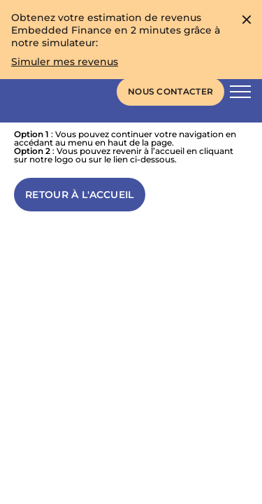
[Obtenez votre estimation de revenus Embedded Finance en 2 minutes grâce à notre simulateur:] (64, 61)
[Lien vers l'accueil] (79, 194)
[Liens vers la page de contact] (170, 92)
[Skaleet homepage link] (46, 91)
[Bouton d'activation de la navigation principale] (240, 91)
